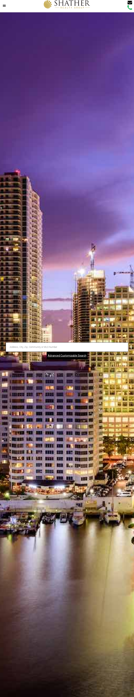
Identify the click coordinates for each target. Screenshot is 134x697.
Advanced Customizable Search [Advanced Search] (67, 355)
